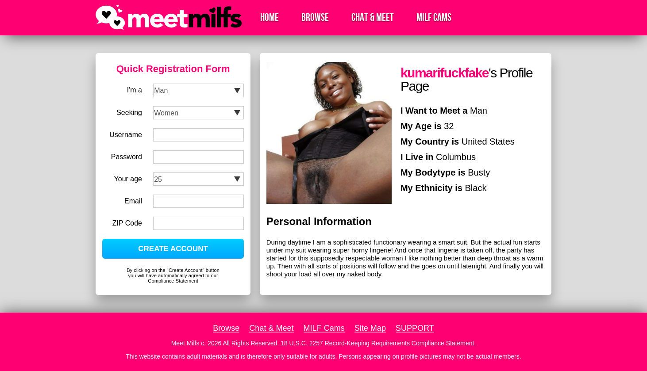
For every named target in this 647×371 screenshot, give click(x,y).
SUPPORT (415, 328)
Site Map (370, 328)
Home (269, 17)
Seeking (129, 112)
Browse (315, 17)
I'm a (134, 90)
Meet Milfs (185, 343)
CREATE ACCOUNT (173, 249)
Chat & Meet (372, 17)
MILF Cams (433, 17)
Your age (128, 179)
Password (126, 157)
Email (133, 201)
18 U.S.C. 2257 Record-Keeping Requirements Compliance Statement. (378, 343)
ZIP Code (127, 223)
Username (125, 134)
